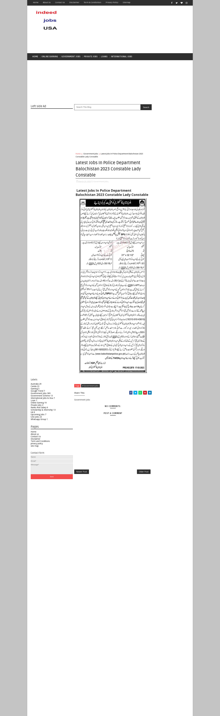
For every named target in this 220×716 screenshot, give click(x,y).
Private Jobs (91, 57)
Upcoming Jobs (38, 415)
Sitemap (126, 2)
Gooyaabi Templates (80, 711)
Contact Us (36, 437)
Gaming (35, 389)
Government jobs (71, 57)
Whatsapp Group (39, 419)
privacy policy (37, 444)
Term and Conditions (40, 441)
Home (35, 2)
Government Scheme (42, 396)
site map (35, 446)
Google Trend (38, 391)
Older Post (138, 476)
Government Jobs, (101, 182)
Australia (36, 384)
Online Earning (50, 57)
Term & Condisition (92, 2)
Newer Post (81, 476)
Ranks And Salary (39, 408)
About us (47, 2)
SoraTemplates (48, 711)
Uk (33, 412)
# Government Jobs (90, 390)
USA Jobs (36, 417)
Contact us (60, 2)
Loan (34, 401)
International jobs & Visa (43, 398)
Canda (35, 386)
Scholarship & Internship (43, 410)
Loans (104, 57)
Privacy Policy (112, 2)
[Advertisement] (138, 29)
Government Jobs (41, 394)
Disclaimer (74, 2)
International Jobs (121, 57)
